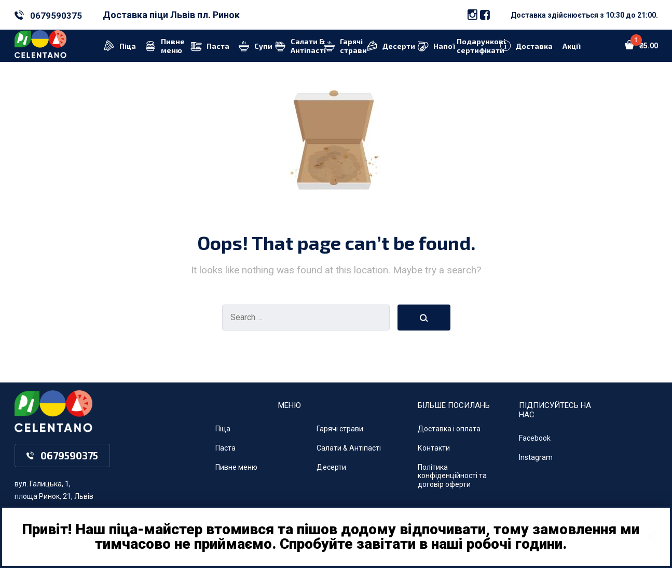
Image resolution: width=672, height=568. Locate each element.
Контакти (434, 448)
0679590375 (56, 15)
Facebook (535, 438)
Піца (222, 429)
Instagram (536, 457)
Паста (225, 448)
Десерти (331, 467)
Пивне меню (236, 467)
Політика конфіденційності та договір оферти (452, 476)
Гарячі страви (340, 429)
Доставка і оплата (449, 429)
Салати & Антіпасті (349, 448)
